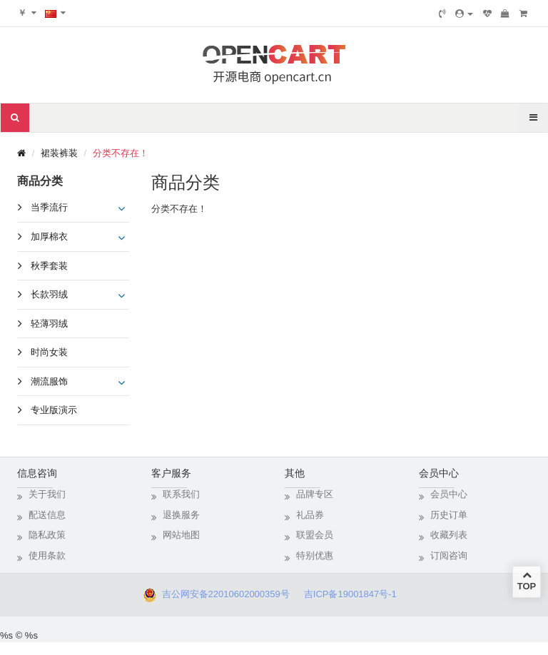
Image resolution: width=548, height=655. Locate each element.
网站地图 (181, 534)
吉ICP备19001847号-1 (354, 594)
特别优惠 (314, 555)
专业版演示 (54, 410)
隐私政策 (47, 534)
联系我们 (181, 494)
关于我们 (47, 494)
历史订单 (448, 514)
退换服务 (181, 514)
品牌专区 (314, 494)
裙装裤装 (59, 153)
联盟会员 (314, 534)
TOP (526, 580)
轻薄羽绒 (49, 323)
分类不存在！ (120, 153)
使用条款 (47, 555)
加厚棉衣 (49, 236)
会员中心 (448, 494)
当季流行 (49, 207)
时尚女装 (49, 352)
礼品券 (310, 514)
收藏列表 (448, 534)
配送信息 (47, 514)
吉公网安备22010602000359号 (222, 594)
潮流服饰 (49, 381)
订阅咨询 (448, 555)
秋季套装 (49, 265)
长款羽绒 (49, 294)
